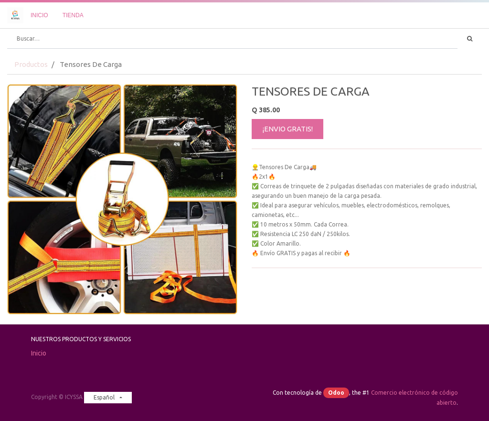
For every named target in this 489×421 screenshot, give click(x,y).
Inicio (38, 353)
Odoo (336, 392)
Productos (31, 64)
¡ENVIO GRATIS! (288, 129)
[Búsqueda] (469, 39)
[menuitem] (39, 15)
